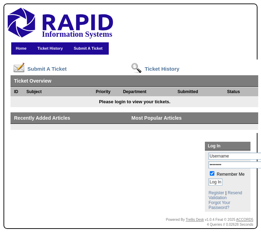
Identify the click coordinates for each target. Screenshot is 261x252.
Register (216, 192)
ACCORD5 (244, 220)
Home (21, 48)
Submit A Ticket (88, 48)
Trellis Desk (195, 220)
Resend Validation (225, 195)
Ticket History (50, 48)
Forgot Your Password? (219, 205)
